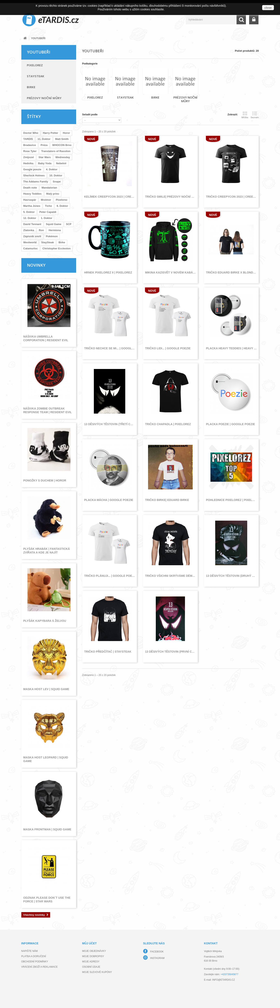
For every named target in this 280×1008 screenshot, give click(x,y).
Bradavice (29, 145)
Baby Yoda (44, 163)
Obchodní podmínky (34, 961)
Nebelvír (61, 163)
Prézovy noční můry (44, 98)
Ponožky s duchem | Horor (44, 480)
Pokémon (52, 236)
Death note (30, 187)
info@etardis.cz (223, 979)
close (268, 7)
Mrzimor (46, 199)
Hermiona (55, 230)
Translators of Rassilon (55, 151)
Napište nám (29, 951)
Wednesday (62, 157)
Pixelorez (35, 65)
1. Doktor (46, 218)
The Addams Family (35, 181)
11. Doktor (44, 138)
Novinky (36, 265)
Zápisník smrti (32, 236)
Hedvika (28, 163)
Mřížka (244, 115)
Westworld (30, 242)
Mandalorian (49, 187)
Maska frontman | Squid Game (47, 829)
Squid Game (53, 224)
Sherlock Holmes (34, 175)
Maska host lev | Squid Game (46, 689)
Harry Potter (50, 132)
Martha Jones (31, 205)
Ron (41, 230)
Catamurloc (30, 248)
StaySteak (35, 76)
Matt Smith (62, 138)
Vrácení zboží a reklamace (39, 966)
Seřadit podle (90, 114)
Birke (31, 87)
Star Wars (45, 157)
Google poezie (32, 169)
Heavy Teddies (32, 193)
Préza (44, 145)
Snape (57, 181)
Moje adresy (90, 961)
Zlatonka (28, 230)
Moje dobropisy (93, 956)
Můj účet (89, 943)
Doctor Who (30, 132)
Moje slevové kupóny (97, 972)
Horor (66, 132)
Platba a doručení (33, 956)
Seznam (255, 115)
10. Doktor (55, 175)
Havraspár (29, 199)
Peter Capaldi (47, 211)
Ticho (48, 205)
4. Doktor (51, 169)
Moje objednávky (94, 951)
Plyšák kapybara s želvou (44, 620)
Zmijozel (28, 157)
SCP (68, 224)
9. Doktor (62, 205)
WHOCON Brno (61, 145)
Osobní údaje (91, 966)
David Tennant (32, 224)
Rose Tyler (30, 151)
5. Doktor (29, 211)
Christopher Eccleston (56, 248)
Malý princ (52, 193)
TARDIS (28, 138)
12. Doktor (29, 218)
